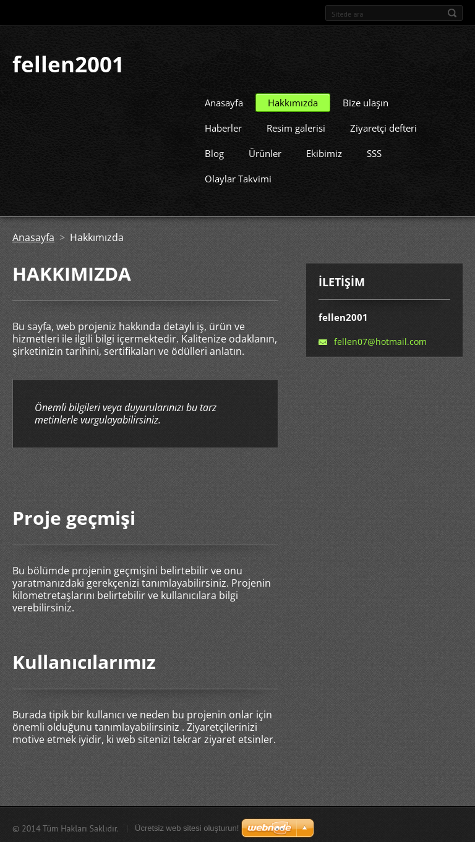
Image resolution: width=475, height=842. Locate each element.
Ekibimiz (324, 151)
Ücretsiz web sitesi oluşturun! (187, 825)
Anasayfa (224, 100)
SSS (374, 151)
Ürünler (265, 151)
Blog (214, 151)
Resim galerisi (296, 125)
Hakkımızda (293, 100)
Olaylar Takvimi (238, 176)
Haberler (223, 125)
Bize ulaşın (365, 100)
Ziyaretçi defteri (383, 125)
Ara (452, 13)
